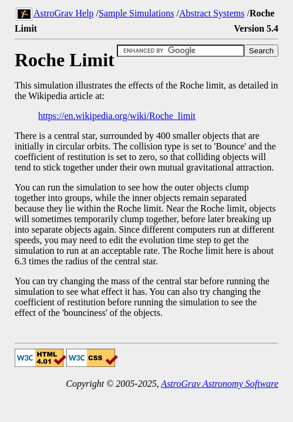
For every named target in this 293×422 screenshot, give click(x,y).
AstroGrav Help (63, 13)
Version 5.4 (256, 28)
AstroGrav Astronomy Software (219, 384)
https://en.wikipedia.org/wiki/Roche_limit (117, 116)
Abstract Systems (212, 13)
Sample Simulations (136, 13)
